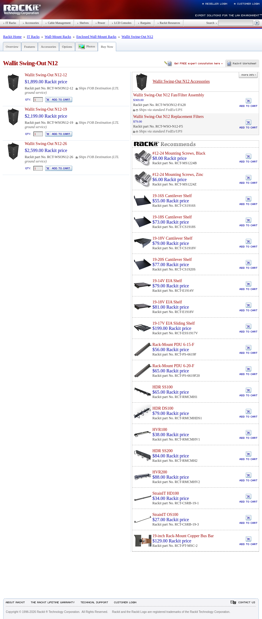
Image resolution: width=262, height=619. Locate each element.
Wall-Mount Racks (58, 37)
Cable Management (57, 22)
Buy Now (107, 46)
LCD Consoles (121, 22)
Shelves (82, 22)
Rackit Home (12, 37)
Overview (12, 46)
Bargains (144, 22)
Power (100, 22)
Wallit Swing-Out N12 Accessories (181, 81)
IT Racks (9, 22)
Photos (90, 46)
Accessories (31, 22)
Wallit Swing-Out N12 (137, 37)
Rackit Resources (168, 22)
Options (67, 46)
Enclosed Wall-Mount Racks (96, 37)
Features (29, 46)
